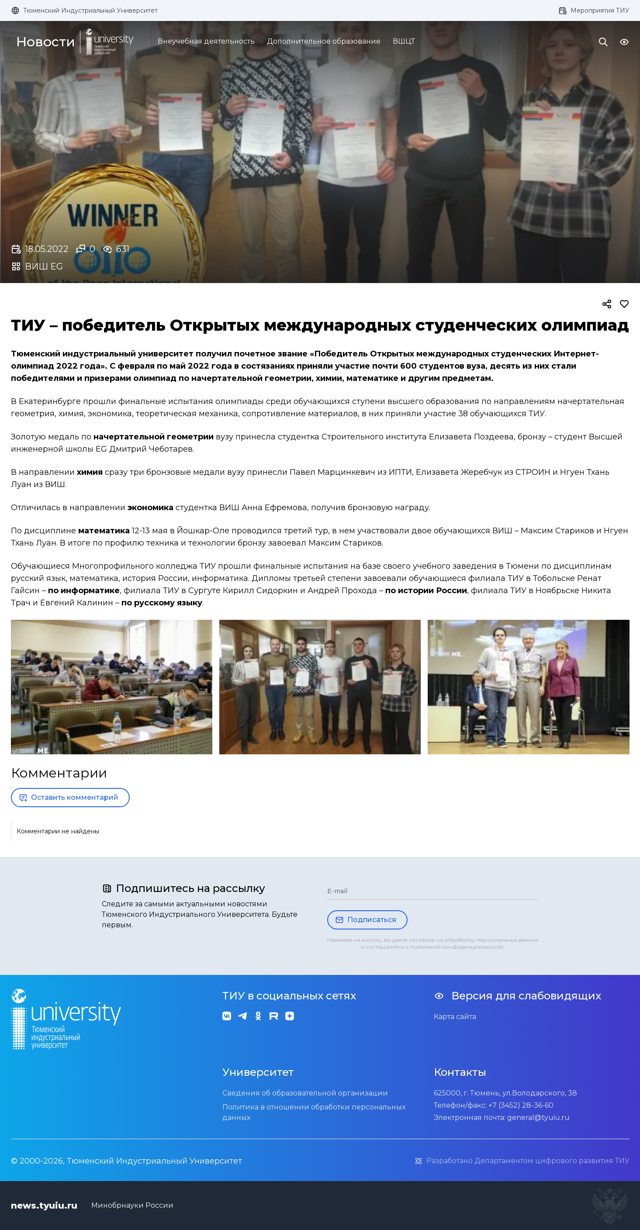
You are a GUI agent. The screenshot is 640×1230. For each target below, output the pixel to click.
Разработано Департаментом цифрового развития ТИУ (522, 1161)
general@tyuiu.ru (538, 1117)
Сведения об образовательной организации (305, 1093)
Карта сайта (455, 1016)
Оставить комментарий (68, 797)
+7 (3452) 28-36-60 (521, 1105)
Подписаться (365, 920)
